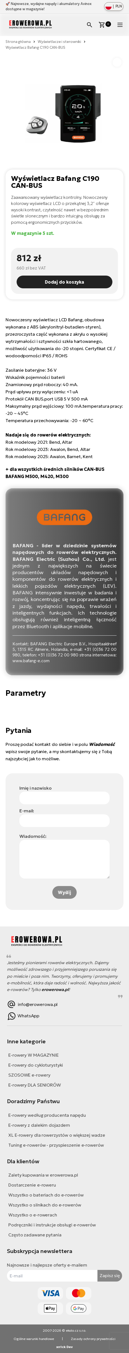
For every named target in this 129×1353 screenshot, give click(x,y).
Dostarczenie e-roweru (32, 1185)
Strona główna (18, 41)
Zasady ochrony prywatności (93, 1339)
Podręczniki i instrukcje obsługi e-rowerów (52, 1225)
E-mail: (26, 810)
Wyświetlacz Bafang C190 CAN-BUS (35, 47)
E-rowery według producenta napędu (47, 1115)
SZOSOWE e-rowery (29, 1075)
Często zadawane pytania (34, 1235)
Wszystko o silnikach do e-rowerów (44, 1205)
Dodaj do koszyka (64, 282)
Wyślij (64, 892)
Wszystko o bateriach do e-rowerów (46, 1195)
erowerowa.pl (55, 989)
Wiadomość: (33, 836)
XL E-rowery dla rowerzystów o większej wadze (56, 1135)
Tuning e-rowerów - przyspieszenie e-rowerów (56, 1145)
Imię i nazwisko (35, 788)
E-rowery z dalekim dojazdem (39, 1125)
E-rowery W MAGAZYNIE (33, 1055)
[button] (117, 62)
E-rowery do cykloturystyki (35, 1065)
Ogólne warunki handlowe (34, 1339)
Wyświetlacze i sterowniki (59, 41)
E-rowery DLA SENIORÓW (34, 1085)
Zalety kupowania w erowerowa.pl (43, 1175)
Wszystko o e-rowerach (32, 1215)
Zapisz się (110, 1275)
